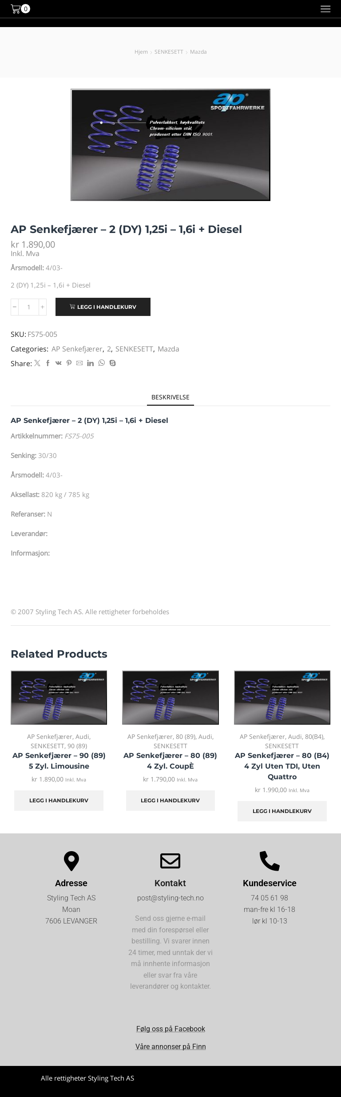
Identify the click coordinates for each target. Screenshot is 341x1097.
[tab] (170, 397)
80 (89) (185, 736)
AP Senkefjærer (77, 349)
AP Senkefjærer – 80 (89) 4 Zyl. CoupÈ (170, 760)
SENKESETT (169, 51)
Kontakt (170, 883)
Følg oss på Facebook (170, 1029)
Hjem (141, 51)
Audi (82, 736)
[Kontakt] (170, 861)
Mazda (198, 51)
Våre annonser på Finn (170, 1046)
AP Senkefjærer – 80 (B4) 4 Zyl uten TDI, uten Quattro (282, 766)
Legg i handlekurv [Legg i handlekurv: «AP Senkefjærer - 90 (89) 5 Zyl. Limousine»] (58, 800)
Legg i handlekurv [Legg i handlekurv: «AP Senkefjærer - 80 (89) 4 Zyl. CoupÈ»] (170, 800)
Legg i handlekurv (106, 307)
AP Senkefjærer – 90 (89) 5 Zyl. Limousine (59, 760)
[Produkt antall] (29, 307)
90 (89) (77, 746)
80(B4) (314, 736)
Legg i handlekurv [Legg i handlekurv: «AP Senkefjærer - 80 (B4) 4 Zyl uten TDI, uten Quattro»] (282, 811)
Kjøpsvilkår (254, 1085)
